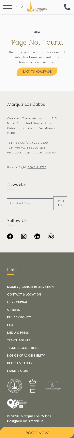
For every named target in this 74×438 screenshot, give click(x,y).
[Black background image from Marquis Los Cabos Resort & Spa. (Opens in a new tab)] (10, 236)
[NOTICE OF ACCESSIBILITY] (26, 355)
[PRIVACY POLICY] (19, 317)
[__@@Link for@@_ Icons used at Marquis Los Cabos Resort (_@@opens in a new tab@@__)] (32, 385)
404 (37, 32)
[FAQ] (10, 325)
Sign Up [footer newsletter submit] (60, 203)
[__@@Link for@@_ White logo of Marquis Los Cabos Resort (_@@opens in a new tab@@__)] (14, 385)
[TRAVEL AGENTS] (18, 340)
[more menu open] (7, 7)
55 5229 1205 (36, 148)
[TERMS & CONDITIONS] (23, 348)
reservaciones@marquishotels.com (33, 152)
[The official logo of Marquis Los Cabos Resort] (37, 6)
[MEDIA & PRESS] (18, 332)
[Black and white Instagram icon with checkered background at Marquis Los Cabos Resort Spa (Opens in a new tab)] (24, 236)
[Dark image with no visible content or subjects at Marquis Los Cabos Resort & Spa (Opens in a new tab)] (51, 236)
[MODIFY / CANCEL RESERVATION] (30, 287)
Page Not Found (37, 42)
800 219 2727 (37, 167)
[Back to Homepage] (37, 72)
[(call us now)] (67, 7)
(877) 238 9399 (37, 143)
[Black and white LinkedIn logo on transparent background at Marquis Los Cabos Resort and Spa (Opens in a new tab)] (37, 236)
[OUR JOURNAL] (17, 302)
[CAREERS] (13, 309)
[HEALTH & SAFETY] (19, 363)
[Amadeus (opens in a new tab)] (35, 421)
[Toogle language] (18, 7)
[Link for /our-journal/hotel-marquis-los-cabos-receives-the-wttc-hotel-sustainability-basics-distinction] (17, 404)
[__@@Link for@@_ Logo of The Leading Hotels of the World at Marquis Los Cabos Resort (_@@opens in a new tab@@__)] (53, 385)
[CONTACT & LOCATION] (24, 294)
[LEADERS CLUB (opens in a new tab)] (17, 371)
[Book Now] (37, 432)
